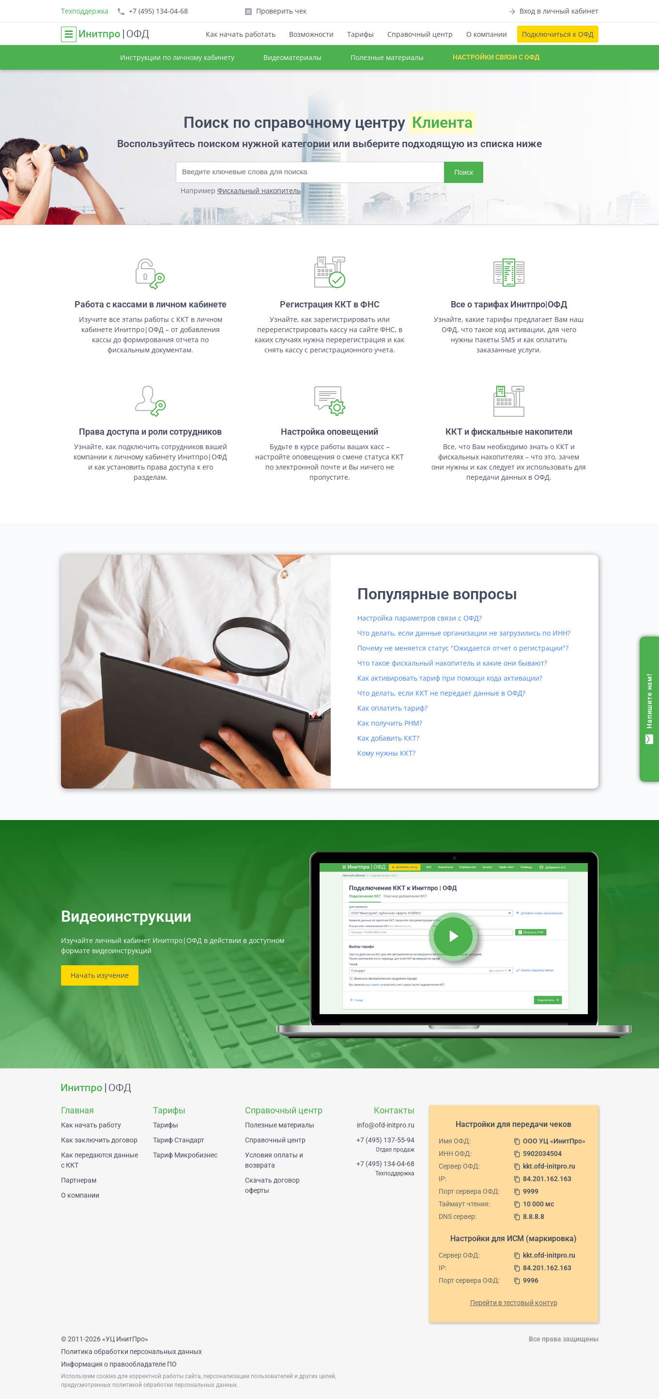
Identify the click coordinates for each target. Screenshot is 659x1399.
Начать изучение (100, 975)
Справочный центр (420, 34)
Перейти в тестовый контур (513, 1303)
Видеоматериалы (292, 57)
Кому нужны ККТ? (386, 753)
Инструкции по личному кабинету (177, 57)
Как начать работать (241, 34)
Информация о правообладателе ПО (119, 1364)
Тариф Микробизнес (185, 1155)
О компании (486, 34)
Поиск (463, 172)
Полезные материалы (387, 57)
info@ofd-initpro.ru (385, 1125)
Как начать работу (91, 1125)
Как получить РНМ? (389, 723)
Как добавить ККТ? (388, 738)
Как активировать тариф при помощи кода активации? (449, 678)
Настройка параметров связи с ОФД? (419, 618)
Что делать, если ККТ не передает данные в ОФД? (441, 693)
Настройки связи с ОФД (496, 57)
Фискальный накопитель (259, 190)
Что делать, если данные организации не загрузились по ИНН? (463, 633)
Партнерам (78, 1180)
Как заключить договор (99, 1140)
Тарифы (360, 34)
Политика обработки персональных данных (131, 1351)
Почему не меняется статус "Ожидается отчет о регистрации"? (462, 648)
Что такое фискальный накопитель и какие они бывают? (452, 663)
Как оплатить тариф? (392, 708)
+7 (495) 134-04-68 (385, 1164)
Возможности (311, 34)
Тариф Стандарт (178, 1140)
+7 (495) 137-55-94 (385, 1140)
